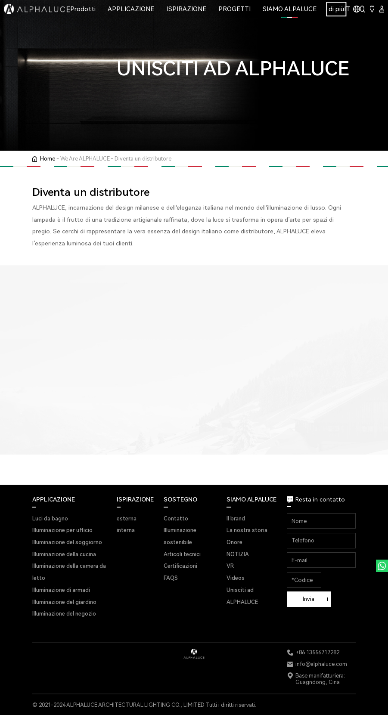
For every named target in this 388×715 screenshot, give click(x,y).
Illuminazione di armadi (61, 590)
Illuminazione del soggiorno (67, 542)
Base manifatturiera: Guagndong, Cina (320, 678)
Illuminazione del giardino (64, 602)
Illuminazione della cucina (64, 554)
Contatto (176, 518)
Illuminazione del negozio (64, 613)
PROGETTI (234, 9)
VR (230, 566)
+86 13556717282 (317, 652)
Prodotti (83, 9)
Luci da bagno (50, 518)
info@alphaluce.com (321, 664)
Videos (236, 578)
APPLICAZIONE (131, 9)
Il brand (236, 518)
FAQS (171, 578)
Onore (234, 542)
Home (47, 158)
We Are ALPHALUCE (85, 158)
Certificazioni (180, 566)
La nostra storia (247, 530)
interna (126, 530)
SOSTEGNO (180, 499)
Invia (308, 599)
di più (336, 9)
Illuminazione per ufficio (62, 530)
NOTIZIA (238, 554)
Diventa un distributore (143, 158)
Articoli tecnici (182, 554)
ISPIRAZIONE (186, 9)
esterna (127, 518)
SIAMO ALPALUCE (290, 9)
